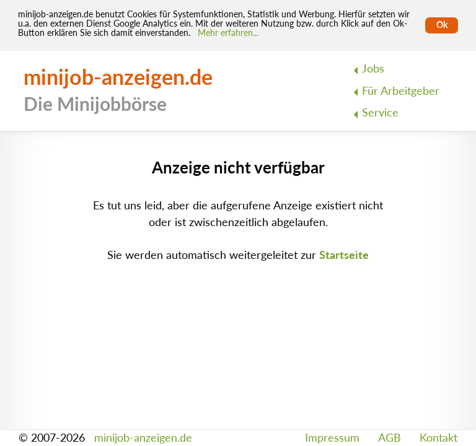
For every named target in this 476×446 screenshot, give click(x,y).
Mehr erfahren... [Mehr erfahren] (228, 33)
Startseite (344, 254)
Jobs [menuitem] (373, 68)
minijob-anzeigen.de (143, 437)
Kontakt (438, 437)
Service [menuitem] (380, 112)
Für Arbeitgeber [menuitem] (400, 90)
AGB (389, 437)
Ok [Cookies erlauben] (441, 25)
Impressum (332, 437)
